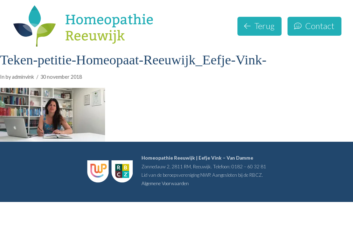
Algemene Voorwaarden (165, 183)
